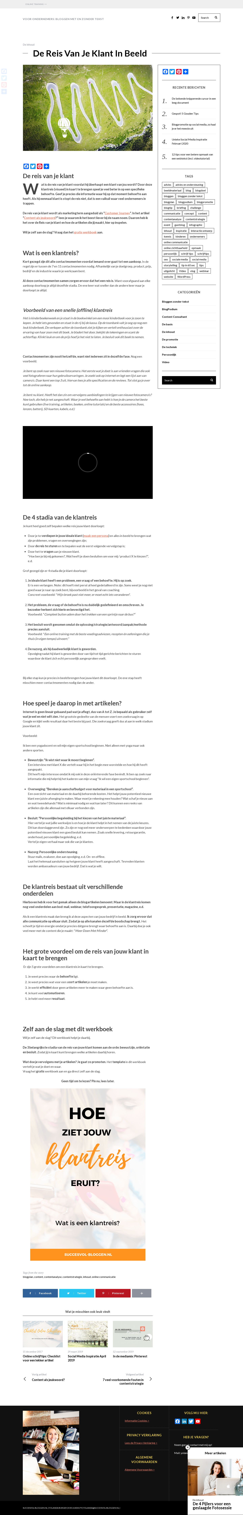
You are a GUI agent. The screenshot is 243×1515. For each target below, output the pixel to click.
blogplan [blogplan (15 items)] (169, 202)
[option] (43, 1341)
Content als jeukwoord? (55, 1377)
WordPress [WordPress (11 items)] (184, 276)
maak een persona (96, 536)
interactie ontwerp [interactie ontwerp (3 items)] (201, 230)
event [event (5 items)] (167, 224)
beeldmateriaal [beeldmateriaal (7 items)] (172, 190)
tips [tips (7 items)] (201, 265)
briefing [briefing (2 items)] (181, 207)
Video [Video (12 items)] (182, 270)
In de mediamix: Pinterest (130, 1356)
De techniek (169, 347)
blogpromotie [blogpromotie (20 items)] (205, 202)
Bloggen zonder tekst (175, 301)
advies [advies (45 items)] (167, 184)
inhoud (87, 1276)
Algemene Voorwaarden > (140, 1469)
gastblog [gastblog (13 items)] (179, 224)
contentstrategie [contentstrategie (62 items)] (195, 219)
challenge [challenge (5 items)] (195, 207)
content (38, 1276)
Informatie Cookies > (137, 1420)
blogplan (28, 1276)
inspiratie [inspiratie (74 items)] (181, 230)
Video (165, 362)
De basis (167, 324)
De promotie (170, 339)
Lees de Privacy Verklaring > (141, 1442)
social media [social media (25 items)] (199, 259)
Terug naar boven (207, 1508)
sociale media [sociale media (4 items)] (180, 259)
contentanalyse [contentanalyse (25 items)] (172, 219)
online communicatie (104, 1276)
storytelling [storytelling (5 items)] (170, 265)
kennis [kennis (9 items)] (167, 236)
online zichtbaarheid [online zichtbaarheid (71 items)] (175, 247)
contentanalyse (53, 1276)
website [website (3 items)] (168, 276)
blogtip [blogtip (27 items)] (168, 207)
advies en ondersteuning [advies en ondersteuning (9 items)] (189, 184)
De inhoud (28, 44)
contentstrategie (72, 1276)
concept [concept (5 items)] (189, 213)
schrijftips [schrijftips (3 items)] (203, 253)
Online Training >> (36, 4)
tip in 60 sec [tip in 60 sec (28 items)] (188, 265)
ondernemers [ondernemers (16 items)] (197, 236)
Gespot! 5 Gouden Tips (185, 113)
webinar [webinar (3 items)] (204, 270)
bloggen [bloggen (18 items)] (168, 196)
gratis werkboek (85, 232)
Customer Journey (117, 213)
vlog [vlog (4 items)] (192, 270)
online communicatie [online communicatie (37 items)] (176, 242)
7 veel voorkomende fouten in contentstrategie (120, 1379)
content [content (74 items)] (202, 213)
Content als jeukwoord (40, 218)
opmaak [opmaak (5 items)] (196, 247)
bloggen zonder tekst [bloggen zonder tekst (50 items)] (190, 196)
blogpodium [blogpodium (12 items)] (185, 202)
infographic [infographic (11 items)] (195, 224)
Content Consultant (174, 316)
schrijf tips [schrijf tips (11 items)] (187, 253)
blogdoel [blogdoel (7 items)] (200, 190)
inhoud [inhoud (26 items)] (168, 230)
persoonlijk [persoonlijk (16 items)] (170, 253)
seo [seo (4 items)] (166, 259)
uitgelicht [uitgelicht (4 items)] (169, 270)
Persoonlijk (169, 354)
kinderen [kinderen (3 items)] (181, 236)
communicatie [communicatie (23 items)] (172, 213)
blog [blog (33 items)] (188, 190)
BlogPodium (169, 309)
